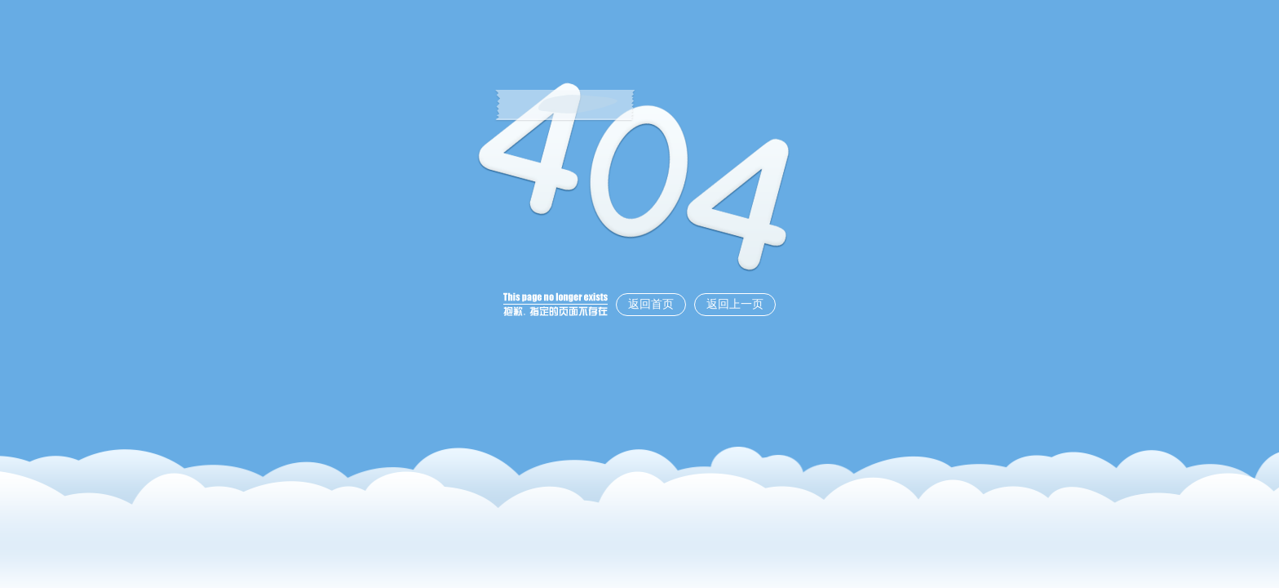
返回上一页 (734, 304)
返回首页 (651, 304)
